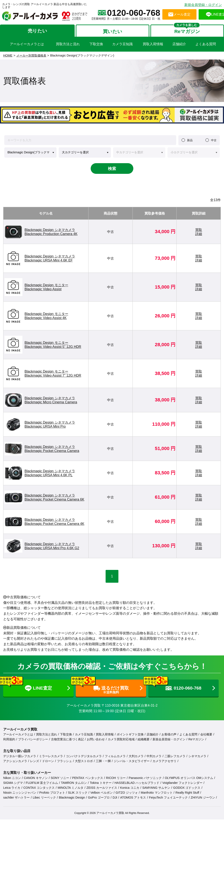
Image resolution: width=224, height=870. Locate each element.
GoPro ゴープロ (99, 797)
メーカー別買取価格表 (31, 55)
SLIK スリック (77, 792)
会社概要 (206, 734)
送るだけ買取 (102, 687)
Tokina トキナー (101, 782)
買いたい (112, 31)
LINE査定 (27, 686)
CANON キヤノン (36, 778)
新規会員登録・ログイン (203, 5)
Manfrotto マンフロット (157, 792)
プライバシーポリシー (33, 739)
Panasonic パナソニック (145, 778)
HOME (7, 55)
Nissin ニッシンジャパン (19, 792)
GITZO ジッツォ (127, 792)
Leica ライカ (11, 787)
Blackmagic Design (72, 797)
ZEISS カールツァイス (101, 787)
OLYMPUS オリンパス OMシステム (189, 778)
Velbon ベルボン (101, 792)
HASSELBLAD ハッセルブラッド (137, 782)
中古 (214, 140)
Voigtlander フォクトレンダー (182, 782)
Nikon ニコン (12, 778)
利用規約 (9, 739)
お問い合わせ (96, 739)
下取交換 (66, 734)
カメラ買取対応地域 (121, 739)
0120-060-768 (174, 685)
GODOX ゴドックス (187, 787)
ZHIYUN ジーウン (203, 797)
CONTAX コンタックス (39, 787)
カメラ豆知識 (84, 734)
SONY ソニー (60, 778)
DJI (115, 797)
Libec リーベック (44, 797)
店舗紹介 (153, 734)
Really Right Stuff (187, 792)
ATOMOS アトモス (133, 797)
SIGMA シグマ (13, 782)
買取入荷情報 (105, 734)
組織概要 (144, 739)
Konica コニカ (129, 787)
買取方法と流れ (46, 734)
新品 (190, 140)
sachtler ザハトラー (16, 797)
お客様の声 (168, 734)
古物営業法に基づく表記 (67, 739)
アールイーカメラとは (18, 734)
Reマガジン (187, 31)
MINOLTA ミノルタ (70, 787)
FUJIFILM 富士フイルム (42, 782)
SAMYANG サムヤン (156, 787)
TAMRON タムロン (74, 782)
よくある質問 (188, 734)
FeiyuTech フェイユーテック (168, 797)
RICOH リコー (116, 778)
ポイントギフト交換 (130, 734)
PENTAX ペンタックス (87, 778)
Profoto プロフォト (52, 792)
